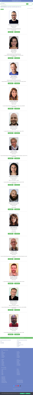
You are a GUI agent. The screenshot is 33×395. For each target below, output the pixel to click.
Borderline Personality (20, 381)
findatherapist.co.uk (16, 1)
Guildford (18, 357)
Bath (2, 351)
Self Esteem (18, 374)
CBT (1, 341)
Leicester (3, 361)
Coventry (3, 357)
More (22, 393)
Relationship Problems (20, 344)
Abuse (18, 341)
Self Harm (18, 345)
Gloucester (18, 356)
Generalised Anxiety (4, 382)
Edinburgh (18, 352)
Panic (2, 372)
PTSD (2, 371)
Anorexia (18, 371)
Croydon (18, 351)
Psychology (2, 343)
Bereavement (19, 342)
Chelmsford (3, 356)
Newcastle (3, 365)
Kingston (3, 359)
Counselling (2, 342)
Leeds (2, 360)
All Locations (18, 365)
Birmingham (3, 352)
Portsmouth (18, 360)
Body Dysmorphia (4, 381)
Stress (18, 346)
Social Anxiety (3, 380)
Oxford (18, 359)
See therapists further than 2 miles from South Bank (16, 337)
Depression (18, 373)
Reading (18, 361)
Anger (2, 373)
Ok (27, 393)
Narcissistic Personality (20, 382)
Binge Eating (19, 343)
